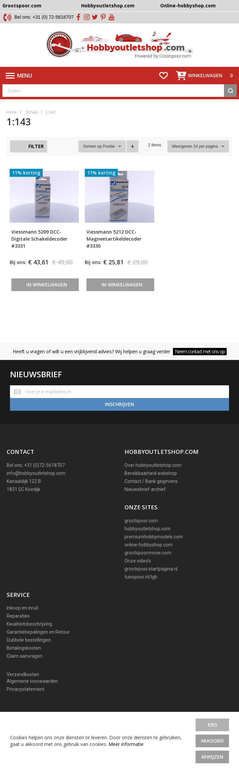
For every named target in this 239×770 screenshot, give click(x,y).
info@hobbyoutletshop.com (36, 473)
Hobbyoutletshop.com (108, 5)
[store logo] (119, 45)
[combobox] (119, 90)
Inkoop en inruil (22, 608)
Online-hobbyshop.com (188, 5)
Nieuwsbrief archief (145, 489)
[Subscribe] (119, 404)
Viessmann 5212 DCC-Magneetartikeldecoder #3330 (114, 239)
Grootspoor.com (21, 5)
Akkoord (212, 741)
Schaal (32, 112)
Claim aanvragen (24, 656)
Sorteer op (92, 146)
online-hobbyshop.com (149, 544)
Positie (109, 146)
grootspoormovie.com (148, 552)
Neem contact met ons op (200, 351)
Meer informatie (126, 744)
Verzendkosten (23, 674)
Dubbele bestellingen (29, 640)
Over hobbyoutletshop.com (153, 465)
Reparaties (18, 616)
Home (11, 112)
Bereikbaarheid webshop (151, 473)
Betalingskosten (24, 648)
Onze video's (138, 560)
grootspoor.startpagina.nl (151, 568)
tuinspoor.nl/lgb (141, 577)
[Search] (230, 90)
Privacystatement (25, 689)
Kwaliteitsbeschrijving (29, 624)
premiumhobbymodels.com (154, 536)
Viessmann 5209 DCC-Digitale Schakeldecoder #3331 (39, 239)
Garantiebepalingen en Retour (38, 632)
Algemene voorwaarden (32, 681)
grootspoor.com (141, 520)
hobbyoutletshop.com (148, 528)
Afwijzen (212, 757)
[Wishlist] (163, 75)
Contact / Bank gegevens (151, 481)
